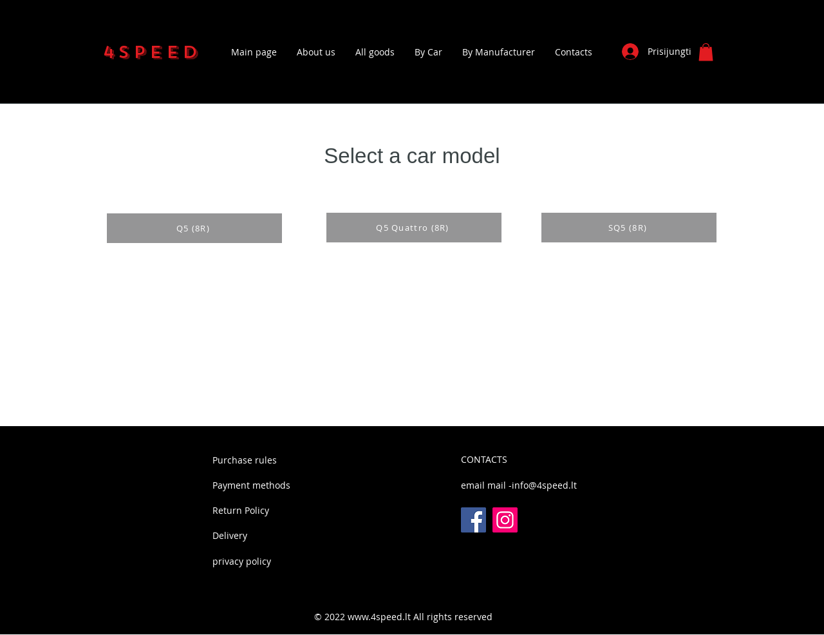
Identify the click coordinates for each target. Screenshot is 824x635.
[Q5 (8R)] (194, 228)
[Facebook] (473, 519)
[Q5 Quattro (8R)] (413, 227)
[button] (705, 52)
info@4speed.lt (544, 485)
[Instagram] (505, 519)
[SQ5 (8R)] (628, 227)
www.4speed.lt (379, 617)
